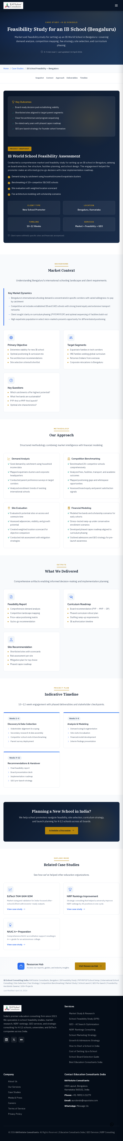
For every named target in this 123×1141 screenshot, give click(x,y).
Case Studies (14, 1092)
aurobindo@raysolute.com (85, 1100)
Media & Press (15, 1097)
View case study (16, 909)
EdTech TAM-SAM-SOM (20, 896)
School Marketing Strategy (82, 1035)
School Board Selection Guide (84, 1056)
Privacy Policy (15, 1114)
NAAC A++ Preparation (19, 931)
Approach (59, 78)
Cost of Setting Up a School (83, 1051)
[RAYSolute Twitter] (14, 1040)
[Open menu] (116, 5)
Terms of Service (16, 1108)
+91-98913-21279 (81, 1095)
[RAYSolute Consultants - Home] (13, 5)
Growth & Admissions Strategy (84, 1040)
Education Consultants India (72, 1132)
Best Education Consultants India (85, 1062)
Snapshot (39, 78)
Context (49, 78)
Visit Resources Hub (90, 966)
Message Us (83, 1106)
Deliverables (72, 78)
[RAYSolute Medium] (21, 1040)
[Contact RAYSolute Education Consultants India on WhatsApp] (112, 1124)
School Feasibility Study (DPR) (84, 1018)
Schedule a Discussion (61, 830)
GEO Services (92, 1132)
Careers (12, 1103)
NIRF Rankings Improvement (82, 896)
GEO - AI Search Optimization (84, 1024)
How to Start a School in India (84, 1046)
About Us (12, 1081)
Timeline (84, 78)
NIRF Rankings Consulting (82, 1029)
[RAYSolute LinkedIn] (6, 1040)
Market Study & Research (82, 1013)
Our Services (14, 1086)
